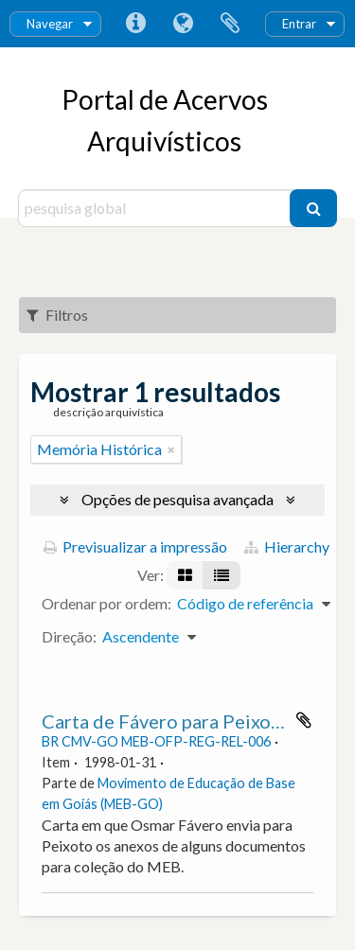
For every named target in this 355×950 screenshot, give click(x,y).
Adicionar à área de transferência (303, 720)
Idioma (182, 23)
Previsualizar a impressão (135, 546)
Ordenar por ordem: (106, 603)
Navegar (50, 23)
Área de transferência (230, 23)
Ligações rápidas (135, 23)
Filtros (57, 315)
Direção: (69, 636)
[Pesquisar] (313, 208)
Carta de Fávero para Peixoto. (167, 721)
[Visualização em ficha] (185, 575)
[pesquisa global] (156, 208)
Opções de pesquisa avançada (177, 499)
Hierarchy (286, 546)
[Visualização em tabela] (221, 575)
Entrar (299, 23)
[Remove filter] (171, 449)
